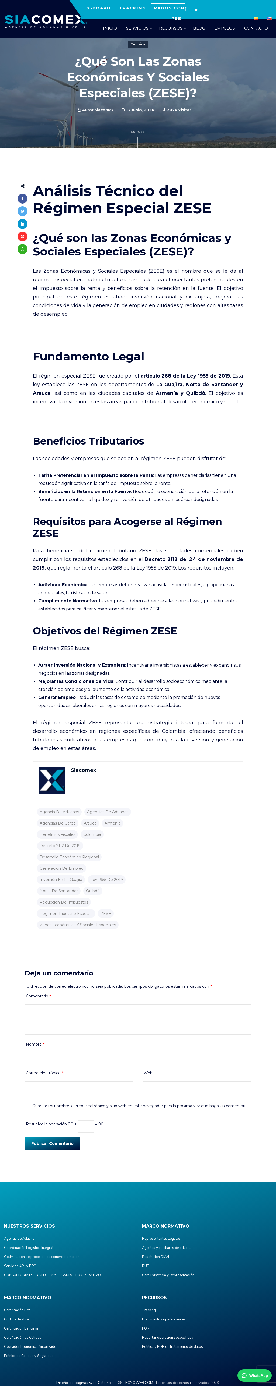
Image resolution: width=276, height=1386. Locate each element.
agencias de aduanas (107, 811)
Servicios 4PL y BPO (20, 1266)
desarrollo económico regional (69, 857)
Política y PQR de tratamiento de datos (172, 1346)
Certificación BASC (19, 1310)
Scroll (138, 139)
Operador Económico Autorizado (30, 1346)
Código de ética (16, 1319)
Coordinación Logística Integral (28, 1247)
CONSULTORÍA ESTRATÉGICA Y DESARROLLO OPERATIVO (52, 1275)
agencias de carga (58, 823)
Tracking (149, 1310)
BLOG (199, 28)
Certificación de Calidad (23, 1337)
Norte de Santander (59, 891)
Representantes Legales (161, 1238)
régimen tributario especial (66, 913)
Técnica (138, 44)
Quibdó (93, 891)
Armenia (112, 823)
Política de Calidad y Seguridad (29, 1355)
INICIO (110, 28)
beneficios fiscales (57, 834)
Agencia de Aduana (19, 1238)
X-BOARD (99, 7)
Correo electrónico (44, 1073)
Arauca (90, 823)
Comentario (38, 996)
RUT (146, 1266)
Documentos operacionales (164, 1319)
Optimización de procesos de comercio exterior (41, 1256)
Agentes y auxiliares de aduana (166, 1247)
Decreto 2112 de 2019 (60, 845)
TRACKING (132, 7)
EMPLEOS (224, 28)
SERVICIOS (137, 28)
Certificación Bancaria (21, 1328)
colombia (92, 834)
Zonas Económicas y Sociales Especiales (78, 924)
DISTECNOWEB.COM (135, 1382)
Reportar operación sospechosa (167, 1337)
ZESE (106, 913)
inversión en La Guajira (61, 879)
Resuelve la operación (46, 1124)
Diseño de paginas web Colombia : (86, 1382)
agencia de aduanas (59, 811)
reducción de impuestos (64, 902)
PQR (145, 1328)
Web (148, 1073)
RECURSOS (170, 28)
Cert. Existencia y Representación (168, 1275)
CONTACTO (256, 28)
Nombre (35, 1044)
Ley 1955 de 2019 (106, 879)
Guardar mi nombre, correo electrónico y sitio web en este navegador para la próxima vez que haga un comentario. (140, 1105)
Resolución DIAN (155, 1256)
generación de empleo (62, 868)
